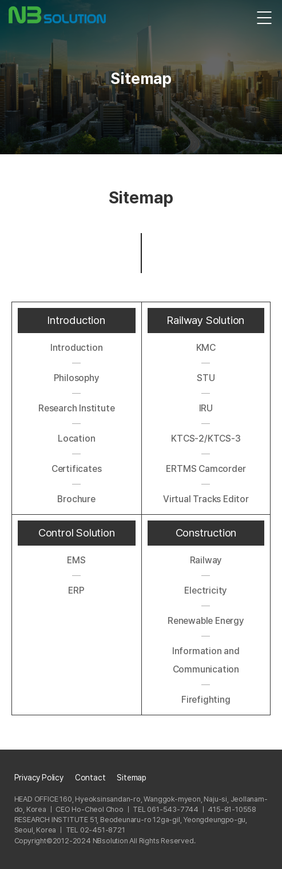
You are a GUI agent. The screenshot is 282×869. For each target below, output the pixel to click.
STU (206, 378)
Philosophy (77, 378)
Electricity (205, 590)
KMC (206, 347)
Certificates (76, 468)
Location (76, 438)
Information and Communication (206, 660)
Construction (206, 532)
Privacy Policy (38, 777)
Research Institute (76, 408)
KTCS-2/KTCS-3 (205, 438)
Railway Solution (205, 320)
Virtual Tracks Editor (206, 499)
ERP (76, 590)
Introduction (76, 320)
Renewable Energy (206, 620)
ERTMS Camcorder (205, 468)
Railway (206, 560)
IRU (206, 408)
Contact (90, 777)
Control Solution (76, 532)
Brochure (76, 499)
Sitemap (131, 777)
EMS (76, 560)
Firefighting (206, 699)
